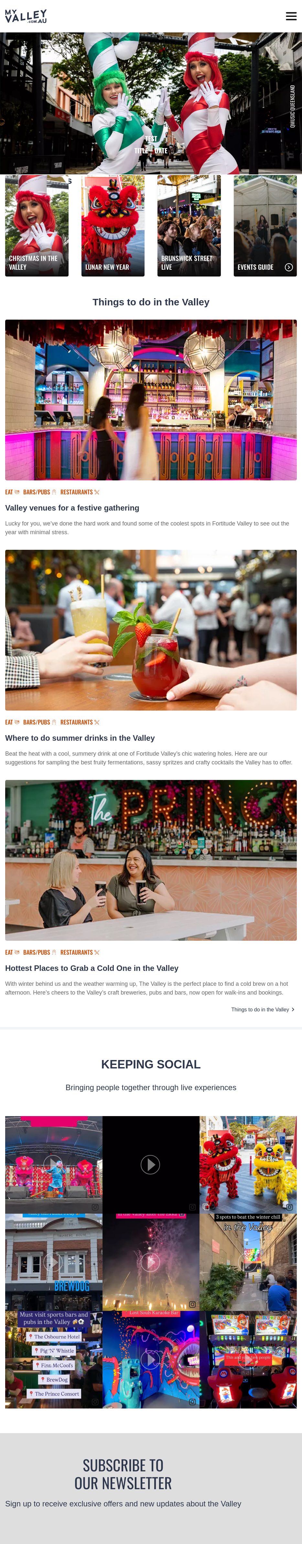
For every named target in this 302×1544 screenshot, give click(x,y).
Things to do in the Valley (260, 1009)
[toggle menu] (291, 16)
